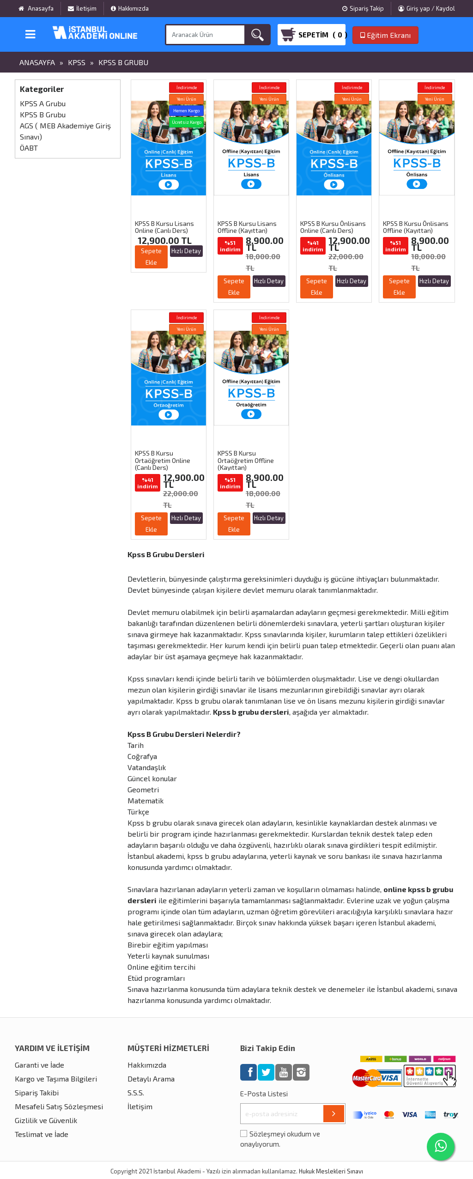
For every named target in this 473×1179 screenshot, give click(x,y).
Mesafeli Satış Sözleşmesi (59, 1106)
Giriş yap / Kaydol (426, 8)
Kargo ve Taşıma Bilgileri (56, 1078)
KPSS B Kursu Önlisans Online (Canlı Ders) (333, 226)
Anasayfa (37, 62)
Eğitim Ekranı (385, 34)
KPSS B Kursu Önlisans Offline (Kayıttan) (416, 226)
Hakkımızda (130, 8)
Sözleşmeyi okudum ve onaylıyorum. (280, 1139)
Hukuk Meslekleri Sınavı (331, 1171)
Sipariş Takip (363, 8)
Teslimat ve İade (41, 1134)
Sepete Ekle (151, 256)
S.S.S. (135, 1092)
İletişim (82, 8)
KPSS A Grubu (43, 103)
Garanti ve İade (39, 1064)
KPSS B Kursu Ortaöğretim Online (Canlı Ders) (162, 460)
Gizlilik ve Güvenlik (46, 1120)
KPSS (76, 62)
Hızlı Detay (186, 251)
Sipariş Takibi (37, 1092)
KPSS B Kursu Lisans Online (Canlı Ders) (164, 226)
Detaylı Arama (151, 1078)
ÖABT (29, 147)
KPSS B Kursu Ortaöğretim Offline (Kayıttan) (246, 460)
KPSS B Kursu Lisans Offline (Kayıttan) (247, 226)
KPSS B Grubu (123, 62)
